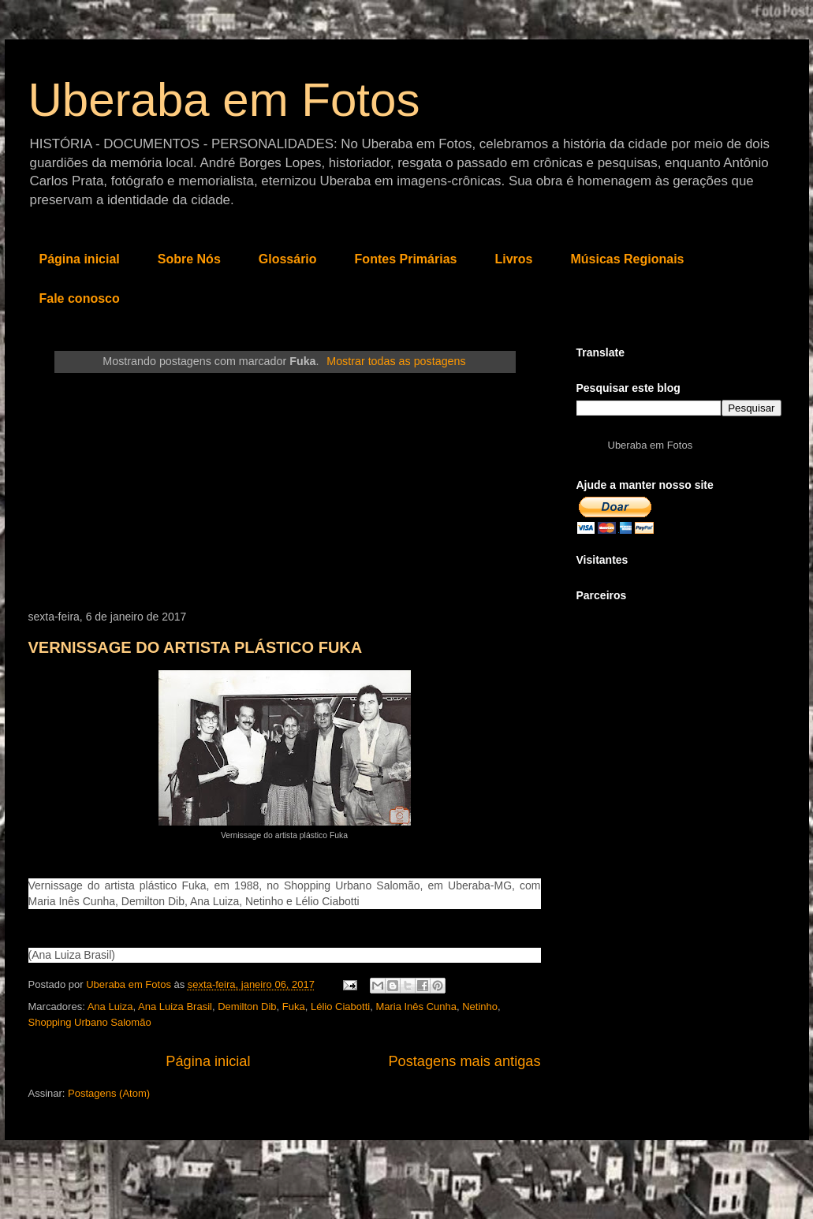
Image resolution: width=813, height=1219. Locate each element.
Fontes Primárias (406, 259)
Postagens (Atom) (109, 1093)
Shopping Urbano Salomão (89, 1022)
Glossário (288, 259)
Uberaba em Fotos (224, 99)
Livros (513, 259)
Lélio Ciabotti (340, 1006)
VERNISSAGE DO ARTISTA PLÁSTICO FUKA (195, 647)
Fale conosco (79, 298)
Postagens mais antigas (464, 1061)
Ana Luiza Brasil (175, 1006)
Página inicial (79, 259)
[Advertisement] (284, 492)
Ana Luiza (110, 1006)
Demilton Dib (247, 1006)
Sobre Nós (189, 259)
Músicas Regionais (627, 259)
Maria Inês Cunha (416, 1006)
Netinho (480, 1006)
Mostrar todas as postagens (395, 361)
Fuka (293, 1006)
